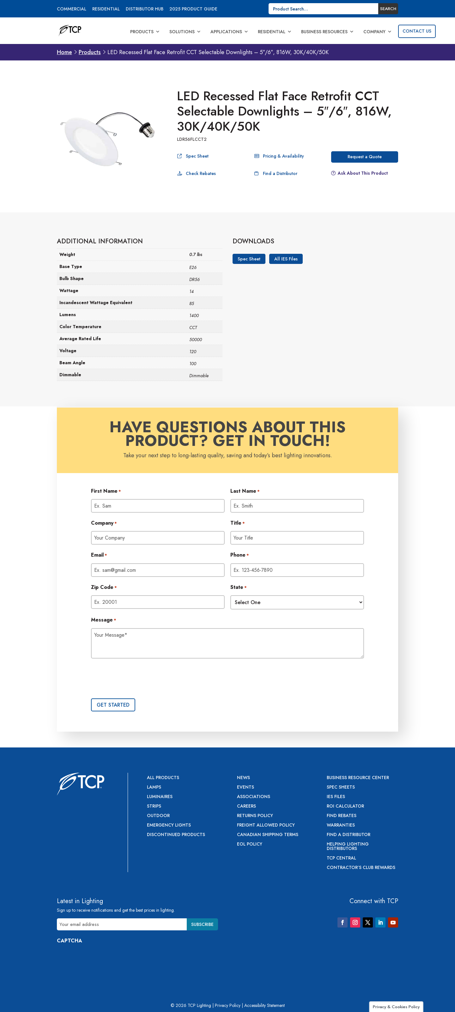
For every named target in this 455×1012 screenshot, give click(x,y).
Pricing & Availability (283, 156)
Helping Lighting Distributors (348, 847)
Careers (246, 806)
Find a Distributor (280, 173)
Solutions (185, 31)
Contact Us (417, 31)
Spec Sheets (341, 787)
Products (145, 31)
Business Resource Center (358, 778)
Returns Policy (255, 816)
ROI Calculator (345, 806)
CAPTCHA (69, 940)
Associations (253, 797)
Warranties (341, 825)
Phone (239, 555)
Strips (154, 806)
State (238, 588)
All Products (163, 778)
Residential (106, 9)
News (243, 778)
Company (377, 31)
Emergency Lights (169, 825)
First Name (106, 491)
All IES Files (286, 259)
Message (103, 620)
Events (245, 787)
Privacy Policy (227, 1005)
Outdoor (158, 816)
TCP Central (341, 858)
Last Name (245, 491)
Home (64, 52)
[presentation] (139, 679)
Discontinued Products (176, 835)
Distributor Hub (144, 9)
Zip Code (104, 588)
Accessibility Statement (264, 1005)
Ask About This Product (363, 173)
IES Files (336, 797)
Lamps (154, 787)
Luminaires (160, 797)
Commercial (71, 9)
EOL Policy (249, 844)
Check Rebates (201, 173)
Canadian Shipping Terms (267, 835)
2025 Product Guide (193, 9)
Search (388, 9)
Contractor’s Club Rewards (361, 868)
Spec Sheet (197, 156)
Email (99, 555)
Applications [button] (229, 31)
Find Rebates (341, 816)
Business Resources (327, 31)
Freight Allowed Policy (266, 825)
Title (237, 523)
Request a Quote (365, 156)
